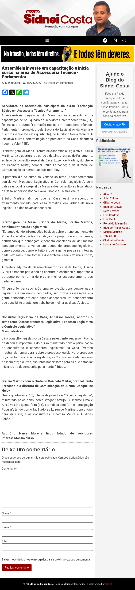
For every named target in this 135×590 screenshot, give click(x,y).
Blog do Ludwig (112, 206)
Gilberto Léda (111, 202)
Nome (6, 513)
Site (4, 541)
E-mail (6, 527)
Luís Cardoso (111, 215)
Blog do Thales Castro (116, 227)
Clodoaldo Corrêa (113, 240)
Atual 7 (107, 194)
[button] (47, 40)
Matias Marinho (112, 232)
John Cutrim (110, 198)
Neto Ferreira (111, 211)
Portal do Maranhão (115, 223)
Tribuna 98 (109, 236)
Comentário (10, 468)
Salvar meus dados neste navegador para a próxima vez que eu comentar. (46, 559)
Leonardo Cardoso (114, 244)
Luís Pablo (109, 219)
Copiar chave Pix (114, 124)
